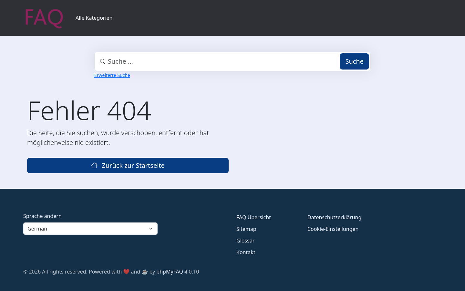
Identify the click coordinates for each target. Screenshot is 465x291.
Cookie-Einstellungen (332, 228)
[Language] (90, 228)
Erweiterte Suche (112, 75)
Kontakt (245, 252)
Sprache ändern (42, 216)
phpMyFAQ (169, 271)
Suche (354, 61)
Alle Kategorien (94, 17)
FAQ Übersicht (253, 217)
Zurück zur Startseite (128, 165)
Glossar (245, 240)
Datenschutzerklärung (334, 217)
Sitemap (246, 228)
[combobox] (232, 61)
